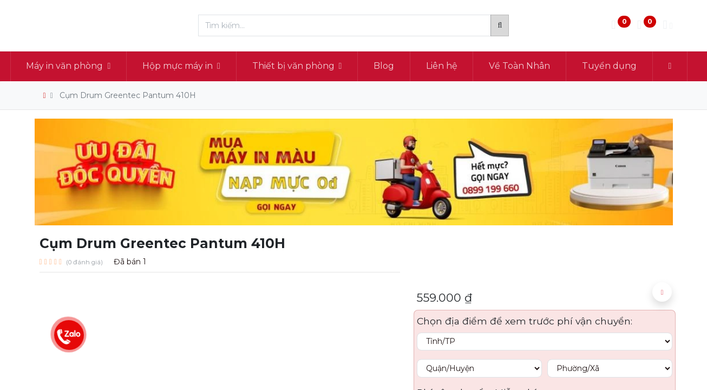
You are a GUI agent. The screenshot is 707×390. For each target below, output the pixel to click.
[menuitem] (408, 66)
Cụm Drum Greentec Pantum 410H (128, 95)
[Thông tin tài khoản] (667, 26)
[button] (662, 292)
